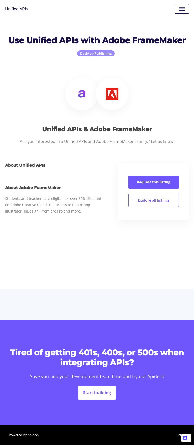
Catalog (182, 435)
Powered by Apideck (24, 435)
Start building (97, 392)
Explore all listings (153, 200)
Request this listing (153, 182)
